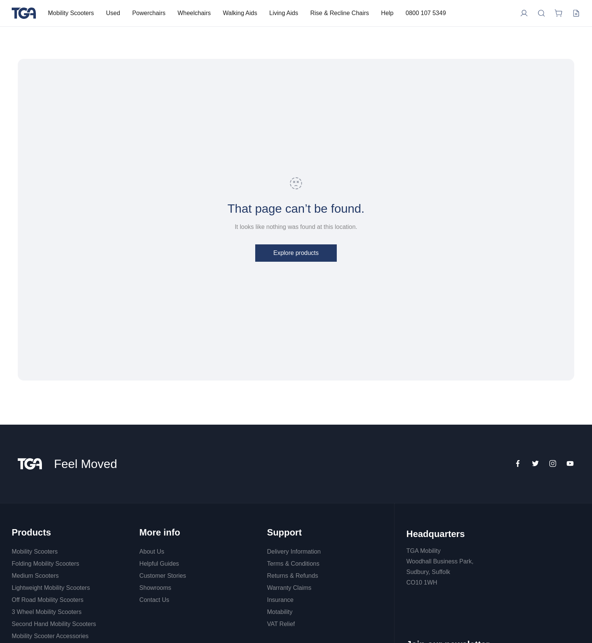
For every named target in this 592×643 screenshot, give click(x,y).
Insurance (280, 600)
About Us (151, 551)
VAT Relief (281, 624)
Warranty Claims (289, 588)
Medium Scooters (35, 575)
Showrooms (155, 588)
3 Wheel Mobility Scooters (47, 612)
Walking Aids (240, 13)
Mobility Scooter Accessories (50, 636)
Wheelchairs (194, 13)
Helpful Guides (159, 563)
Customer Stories (162, 575)
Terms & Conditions (293, 563)
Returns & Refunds (292, 575)
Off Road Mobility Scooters (47, 600)
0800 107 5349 (425, 13)
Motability (280, 612)
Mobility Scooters (71, 13)
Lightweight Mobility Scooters (51, 588)
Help (387, 13)
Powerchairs (148, 13)
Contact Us (154, 600)
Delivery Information (294, 551)
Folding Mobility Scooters (45, 563)
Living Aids (283, 13)
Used (113, 13)
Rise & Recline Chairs (339, 13)
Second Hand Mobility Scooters (54, 624)
